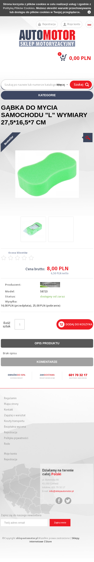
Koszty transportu (14, 421)
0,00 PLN (80, 57)
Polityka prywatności (16, 438)
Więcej (61, 84)
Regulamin (10, 398)
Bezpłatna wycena (15, 426)
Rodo (7, 444)
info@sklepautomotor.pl (61, 491)
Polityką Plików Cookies (19, 8)
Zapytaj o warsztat (14, 415)
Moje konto (73, 24)
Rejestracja (49, 24)
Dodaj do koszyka (79, 324)
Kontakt (8, 409)
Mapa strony (11, 404)
